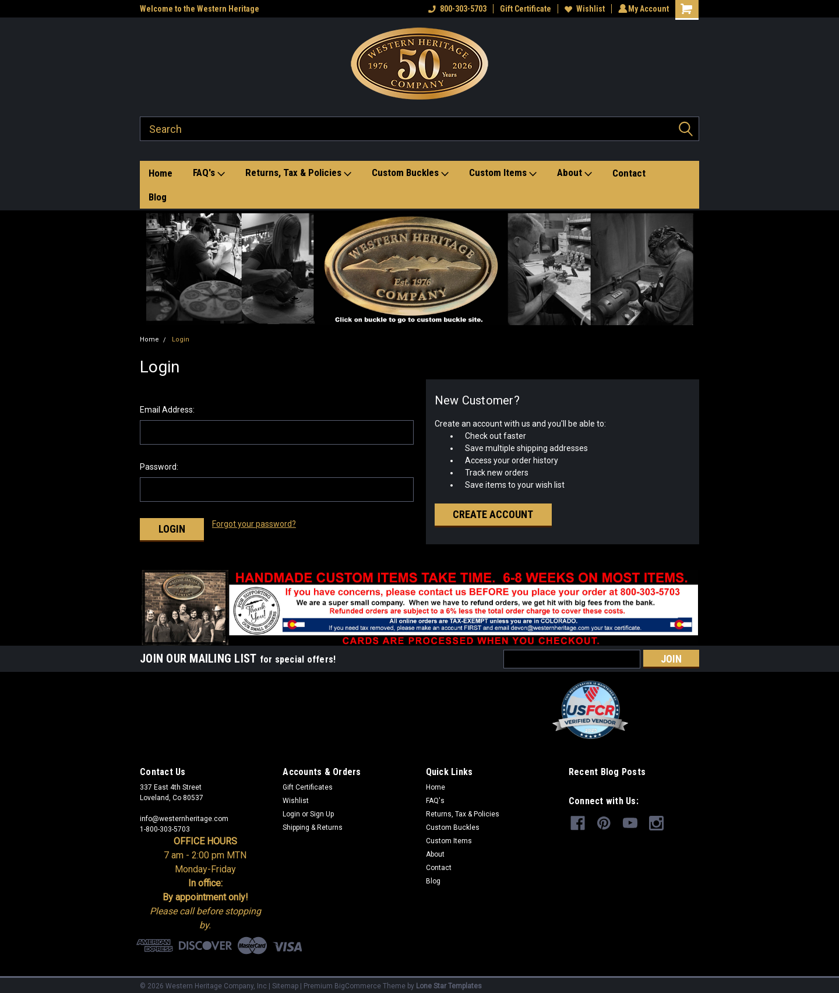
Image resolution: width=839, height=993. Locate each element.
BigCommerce (357, 981)
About (574, 173)
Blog (158, 197)
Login (180, 339)
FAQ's (209, 173)
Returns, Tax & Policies (298, 173)
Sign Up (322, 809)
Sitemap (285, 981)
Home (160, 173)
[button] (419, 269)
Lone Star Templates (449, 981)
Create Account (493, 514)
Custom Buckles (410, 173)
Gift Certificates (308, 783)
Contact (629, 173)
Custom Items (503, 173)
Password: (159, 466)
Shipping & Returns (313, 823)
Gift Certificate (523, 8)
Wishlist (583, 8)
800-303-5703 (455, 8)
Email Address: (167, 409)
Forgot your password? (254, 524)
